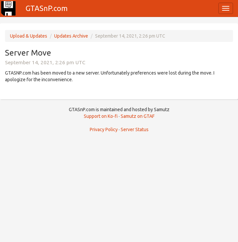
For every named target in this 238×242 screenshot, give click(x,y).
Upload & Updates (28, 36)
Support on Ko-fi (101, 116)
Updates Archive (71, 36)
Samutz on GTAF (138, 116)
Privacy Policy (104, 129)
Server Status (135, 129)
